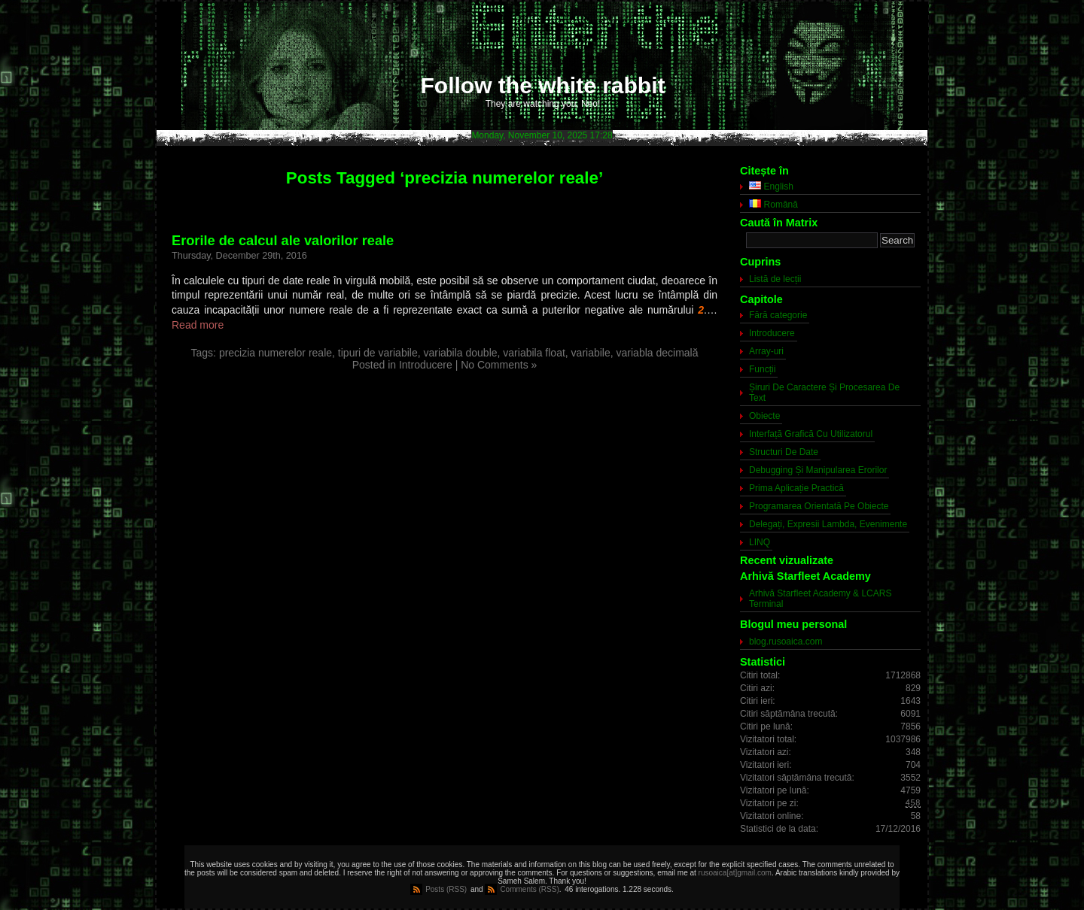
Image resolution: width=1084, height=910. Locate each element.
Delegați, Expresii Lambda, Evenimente (828, 524)
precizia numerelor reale (275, 353)
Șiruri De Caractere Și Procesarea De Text (824, 392)
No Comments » (499, 365)
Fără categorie (778, 315)
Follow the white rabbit (543, 85)
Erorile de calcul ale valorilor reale (283, 240)
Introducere (425, 365)
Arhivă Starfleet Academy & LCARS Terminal (820, 598)
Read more (198, 325)
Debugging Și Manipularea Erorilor (818, 470)
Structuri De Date (783, 452)
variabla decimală (658, 353)
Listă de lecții (775, 279)
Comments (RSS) (529, 889)
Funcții (762, 369)
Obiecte (764, 416)
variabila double (460, 353)
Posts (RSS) (446, 889)
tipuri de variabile (378, 353)
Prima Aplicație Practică (796, 488)
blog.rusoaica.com (785, 641)
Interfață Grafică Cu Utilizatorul (810, 434)
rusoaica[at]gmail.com (735, 873)
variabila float (534, 353)
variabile (591, 353)
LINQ (759, 542)
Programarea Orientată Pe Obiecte (818, 506)
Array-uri (766, 351)
